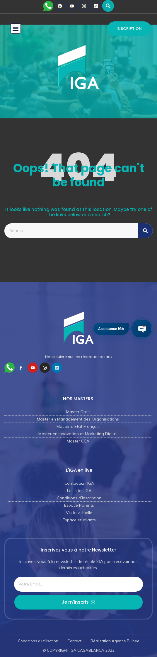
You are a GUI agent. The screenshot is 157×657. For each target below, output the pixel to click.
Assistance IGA (111, 328)
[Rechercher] (145, 230)
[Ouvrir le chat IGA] (141, 328)
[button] (108, 6)
